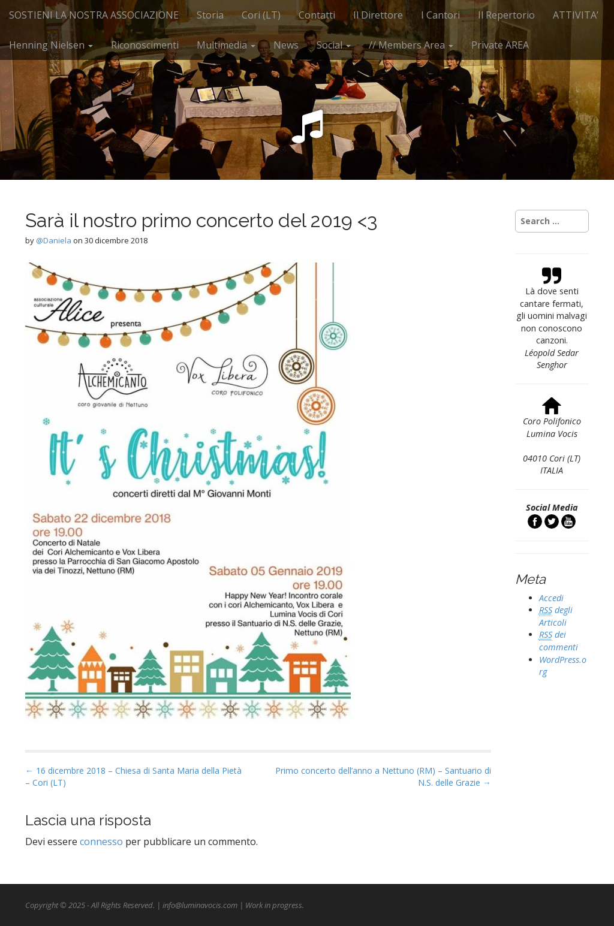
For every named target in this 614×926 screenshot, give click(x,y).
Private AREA (500, 45)
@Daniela (53, 240)
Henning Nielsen (51, 45)
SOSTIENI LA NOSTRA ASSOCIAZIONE (94, 15)
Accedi (551, 598)
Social (334, 45)
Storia (210, 15)
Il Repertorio (506, 15)
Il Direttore (378, 15)
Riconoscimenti (145, 45)
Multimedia (226, 45)
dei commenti (558, 641)
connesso (101, 841)
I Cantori (440, 15)
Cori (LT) (261, 15)
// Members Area (411, 45)
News (286, 45)
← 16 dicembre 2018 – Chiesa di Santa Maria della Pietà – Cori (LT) (133, 776)
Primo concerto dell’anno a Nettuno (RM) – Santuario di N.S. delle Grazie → (383, 776)
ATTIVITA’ (575, 15)
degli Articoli (556, 616)
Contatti (317, 15)
